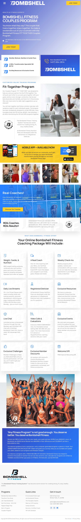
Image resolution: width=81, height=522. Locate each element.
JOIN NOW (64, 151)
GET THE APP (72, 150)
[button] (4, 3)
